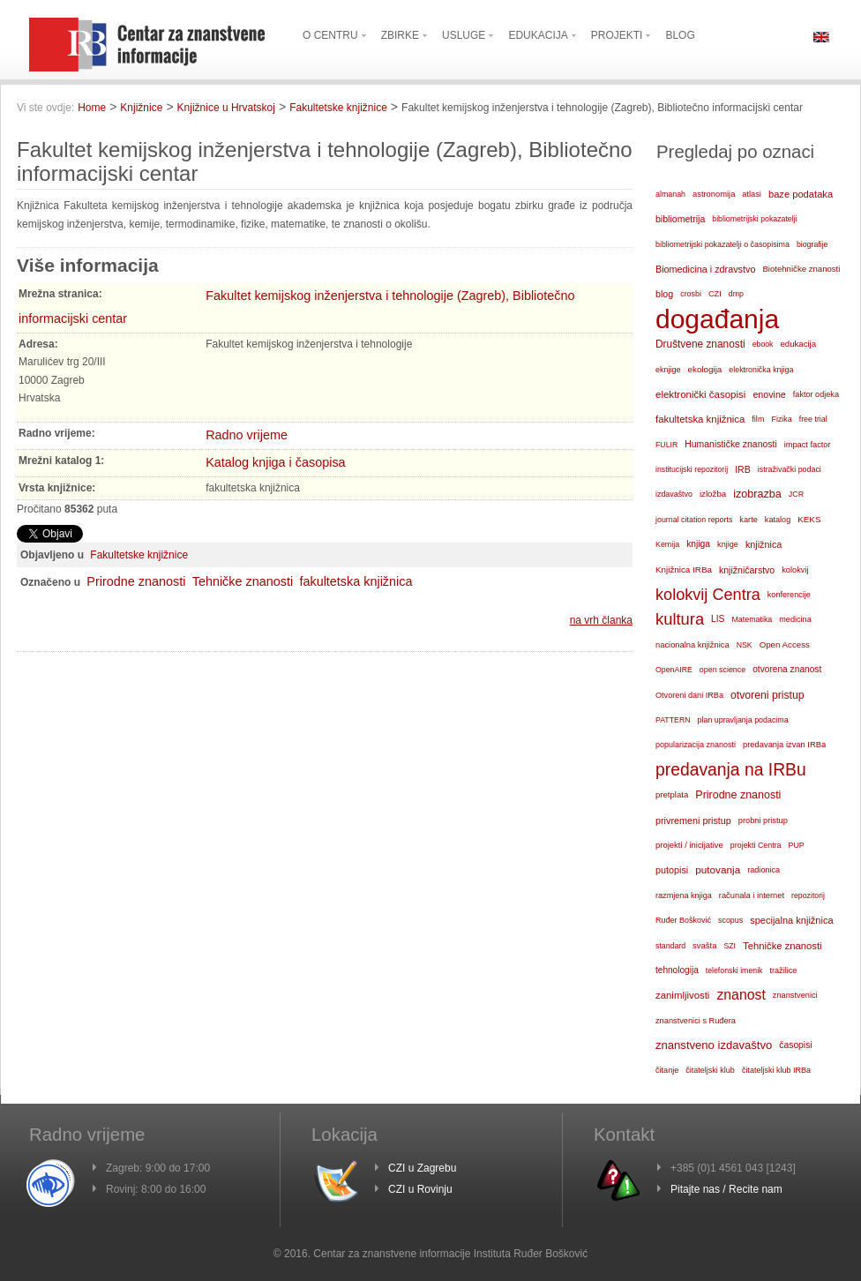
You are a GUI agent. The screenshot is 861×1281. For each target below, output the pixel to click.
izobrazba (757, 494)
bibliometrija (680, 219)
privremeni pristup (693, 820)
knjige (727, 544)
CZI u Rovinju (420, 1189)
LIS (717, 619)
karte (748, 519)
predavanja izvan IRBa (784, 744)
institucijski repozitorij (691, 469)
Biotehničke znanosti (801, 268)
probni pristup (763, 820)
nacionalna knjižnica (692, 644)
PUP (797, 845)
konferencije (789, 594)
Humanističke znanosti (730, 444)
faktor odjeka (816, 394)
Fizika (781, 419)
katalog (777, 519)
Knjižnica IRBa (683, 569)
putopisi (671, 870)
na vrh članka (601, 620)
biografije (812, 244)
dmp (736, 293)
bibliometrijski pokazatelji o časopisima (722, 244)
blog (664, 293)
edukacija (799, 343)
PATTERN (673, 719)
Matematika (751, 619)
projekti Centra (756, 845)
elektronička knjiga (761, 369)
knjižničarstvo (747, 570)
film (758, 419)
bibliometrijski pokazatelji (754, 218)
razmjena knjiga (683, 895)
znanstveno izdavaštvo (713, 1045)
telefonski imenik (734, 970)
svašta (704, 945)
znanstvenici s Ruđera (695, 1020)
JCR (796, 494)
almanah (670, 194)
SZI (729, 945)
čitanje (666, 1070)
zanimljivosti (682, 995)
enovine (768, 394)
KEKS (808, 519)
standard (670, 945)
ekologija (705, 369)
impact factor (807, 444)
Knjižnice (141, 107)
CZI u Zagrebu (422, 1168)
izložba (713, 493)
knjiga (698, 544)
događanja (717, 319)
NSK (744, 644)
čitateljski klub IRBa (776, 1070)
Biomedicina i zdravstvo (705, 269)
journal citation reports (693, 519)
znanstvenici (795, 995)
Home (92, 107)
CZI (715, 293)
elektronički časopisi (700, 394)
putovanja (717, 869)
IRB (743, 469)
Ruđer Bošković (683, 920)
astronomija (714, 194)
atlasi (751, 194)
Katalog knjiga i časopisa (275, 462)
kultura (679, 619)
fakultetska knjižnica (355, 581)
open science (722, 669)
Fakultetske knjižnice (338, 107)
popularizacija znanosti (695, 744)
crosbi (690, 293)
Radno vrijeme (247, 435)
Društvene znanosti (700, 344)
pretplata (671, 794)
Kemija (667, 544)
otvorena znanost (786, 669)
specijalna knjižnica (791, 920)
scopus (730, 920)
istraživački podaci (789, 469)
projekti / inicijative (689, 845)
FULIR (666, 444)
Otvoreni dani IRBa (689, 695)
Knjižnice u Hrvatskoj (226, 107)
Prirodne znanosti (135, 581)
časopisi (795, 1045)
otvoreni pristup (767, 695)
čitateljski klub (710, 1070)
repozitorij (808, 895)
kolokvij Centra (707, 594)
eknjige (668, 369)
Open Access (785, 644)
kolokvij (795, 570)
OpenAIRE (674, 669)
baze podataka (800, 194)
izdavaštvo (674, 494)
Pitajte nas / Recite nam (726, 1189)
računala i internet (751, 895)
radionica (763, 869)
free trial (813, 419)
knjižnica (763, 544)
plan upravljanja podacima (743, 719)
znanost (740, 994)
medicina (795, 619)
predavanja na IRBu (730, 769)
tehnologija (677, 970)
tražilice (783, 970)
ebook (763, 344)
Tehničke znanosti (242, 581)
